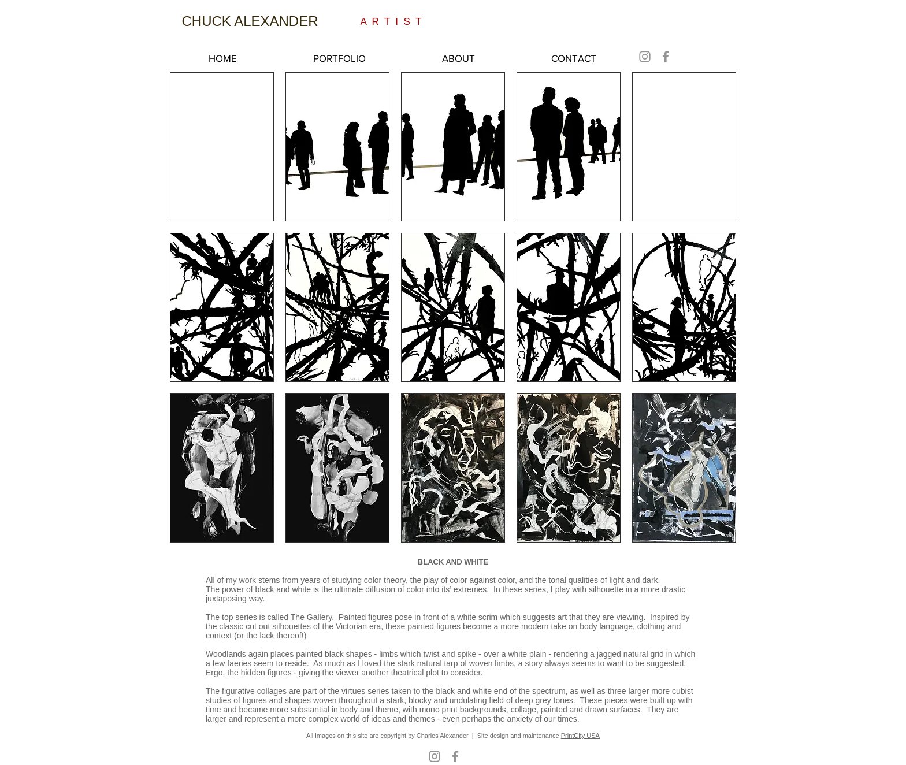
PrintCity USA (580, 735)
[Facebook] (665, 56)
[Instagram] (644, 56)
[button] (222, 146)
